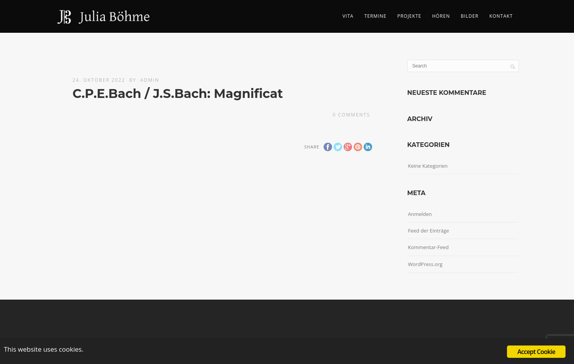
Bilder (469, 16)
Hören (441, 16)
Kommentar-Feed (428, 247)
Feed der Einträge (428, 230)
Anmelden (420, 214)
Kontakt (501, 16)
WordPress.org (425, 264)
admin (149, 80)
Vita (348, 16)
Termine (375, 16)
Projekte (409, 16)
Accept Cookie (536, 351)
